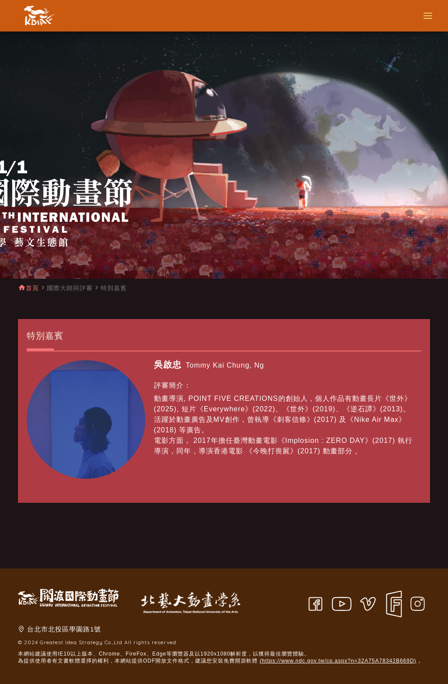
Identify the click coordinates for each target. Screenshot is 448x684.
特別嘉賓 (114, 287)
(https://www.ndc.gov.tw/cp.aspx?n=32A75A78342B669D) (338, 661)
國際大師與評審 (70, 287)
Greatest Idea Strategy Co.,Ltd (81, 642)
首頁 (32, 287)
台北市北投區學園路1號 (64, 629)
